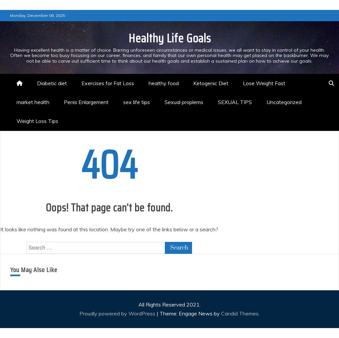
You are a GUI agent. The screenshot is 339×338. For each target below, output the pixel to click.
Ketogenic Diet (210, 83)
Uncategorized (284, 102)
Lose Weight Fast (264, 83)
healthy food (164, 83)
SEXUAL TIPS (235, 102)
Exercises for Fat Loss (107, 83)
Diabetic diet (52, 83)
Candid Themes (240, 313)
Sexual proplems (184, 102)
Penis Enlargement (86, 102)
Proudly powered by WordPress (118, 313)
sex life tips (136, 102)
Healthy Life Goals (169, 38)
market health (33, 102)
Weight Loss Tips (37, 121)
